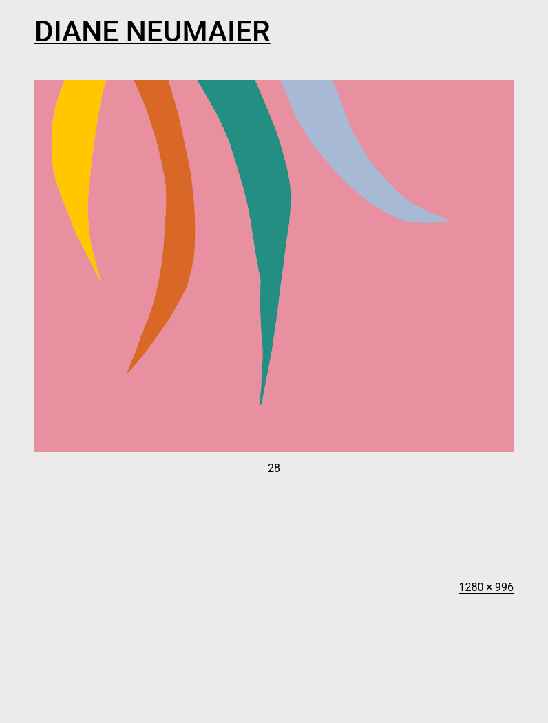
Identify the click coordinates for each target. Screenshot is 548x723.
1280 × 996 (486, 587)
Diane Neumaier (152, 31)
